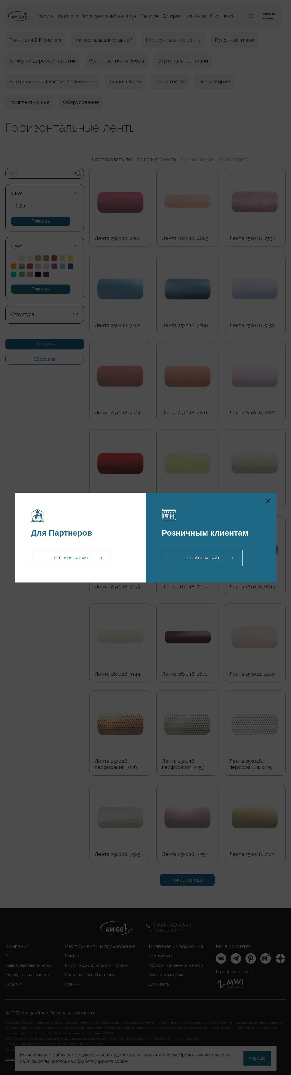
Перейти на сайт (71, 558)
